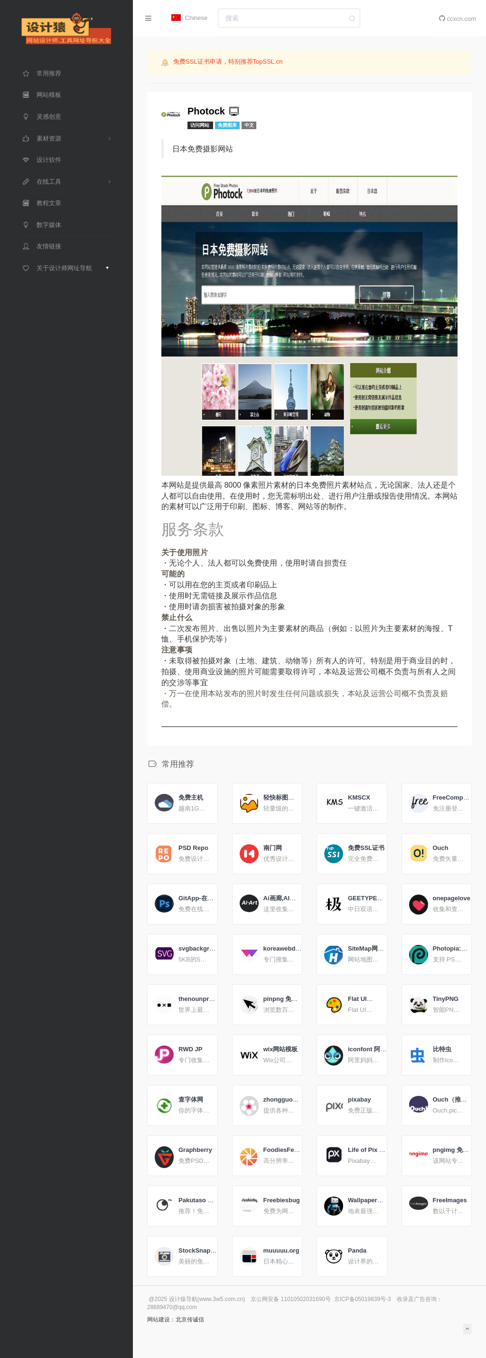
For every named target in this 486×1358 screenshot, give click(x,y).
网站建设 (158, 1319)
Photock (214, 111)
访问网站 (200, 125)
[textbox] (289, 18)
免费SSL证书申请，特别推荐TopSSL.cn (227, 61)
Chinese (189, 17)
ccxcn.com (457, 18)
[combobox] (289, 18)
